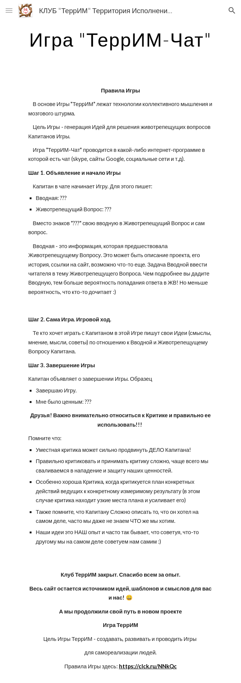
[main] (120, 39)
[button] (9, 10)
